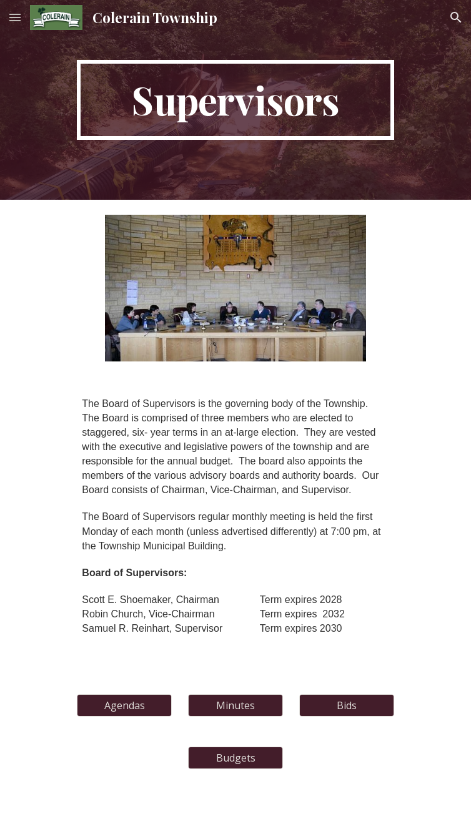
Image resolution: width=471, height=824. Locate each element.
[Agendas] (124, 705)
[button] (15, 17)
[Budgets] (235, 758)
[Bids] (346, 705)
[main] (235, 100)
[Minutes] (235, 705)
